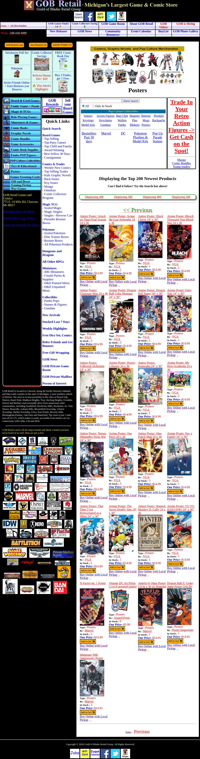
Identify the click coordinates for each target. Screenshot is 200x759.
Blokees (135, 124)
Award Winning (54, 150)
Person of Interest (54, 383)
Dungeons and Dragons (52, 253)
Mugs (146, 120)
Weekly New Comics (57, 168)
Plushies (159, 115)
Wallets (122, 120)
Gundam (49, 308)
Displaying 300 (123, 196)
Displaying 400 (152, 196)
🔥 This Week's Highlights (41, 87)
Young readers (181, 166)
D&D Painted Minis (56, 283)
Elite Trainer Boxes (56, 237)
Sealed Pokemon (54, 233)
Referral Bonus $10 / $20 (42, 77)
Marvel (89, 630)
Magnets (135, 115)
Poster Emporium (182, 630)
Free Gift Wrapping (55, 352)
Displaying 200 (94, 196)
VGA (88, 266)
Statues (88, 115)
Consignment (52, 157)
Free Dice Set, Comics (57, 335)
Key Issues (51, 183)
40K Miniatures (54, 272)
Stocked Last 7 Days (56, 322)
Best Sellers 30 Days (57, 154)
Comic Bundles (181, 163)
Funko (122, 124)
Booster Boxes (53, 240)
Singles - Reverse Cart (58, 215)
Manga (48, 186)
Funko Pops (51, 301)
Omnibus (50, 190)
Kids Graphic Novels (57, 175)
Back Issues (51, 179)
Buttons (146, 115)
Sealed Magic (52, 208)
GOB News (49, 359)
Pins (134, 120)
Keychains (105, 120)
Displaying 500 (181, 196)
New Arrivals (51, 315)
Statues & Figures (55, 304)
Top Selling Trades (56, 171)
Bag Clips (122, 115)
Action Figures (106, 115)
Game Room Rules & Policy (21, 225)
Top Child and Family (58, 146)
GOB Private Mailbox (57, 376)
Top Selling (51, 139)
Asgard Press (122, 617)
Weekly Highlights (54, 328)
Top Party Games (55, 142)
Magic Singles (53, 211)
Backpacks (158, 120)
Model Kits (88, 124)
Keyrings (88, 120)
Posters (146, 124)
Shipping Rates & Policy (18, 211)
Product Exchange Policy (19, 218)
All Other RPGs (53, 261)
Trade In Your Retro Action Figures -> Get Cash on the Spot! (181, 126)
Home (4, 25)
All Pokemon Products (58, 244)
